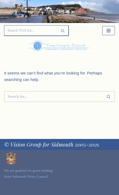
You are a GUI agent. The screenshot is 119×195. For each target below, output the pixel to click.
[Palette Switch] (98, 46)
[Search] (30, 30)
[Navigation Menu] (108, 30)
